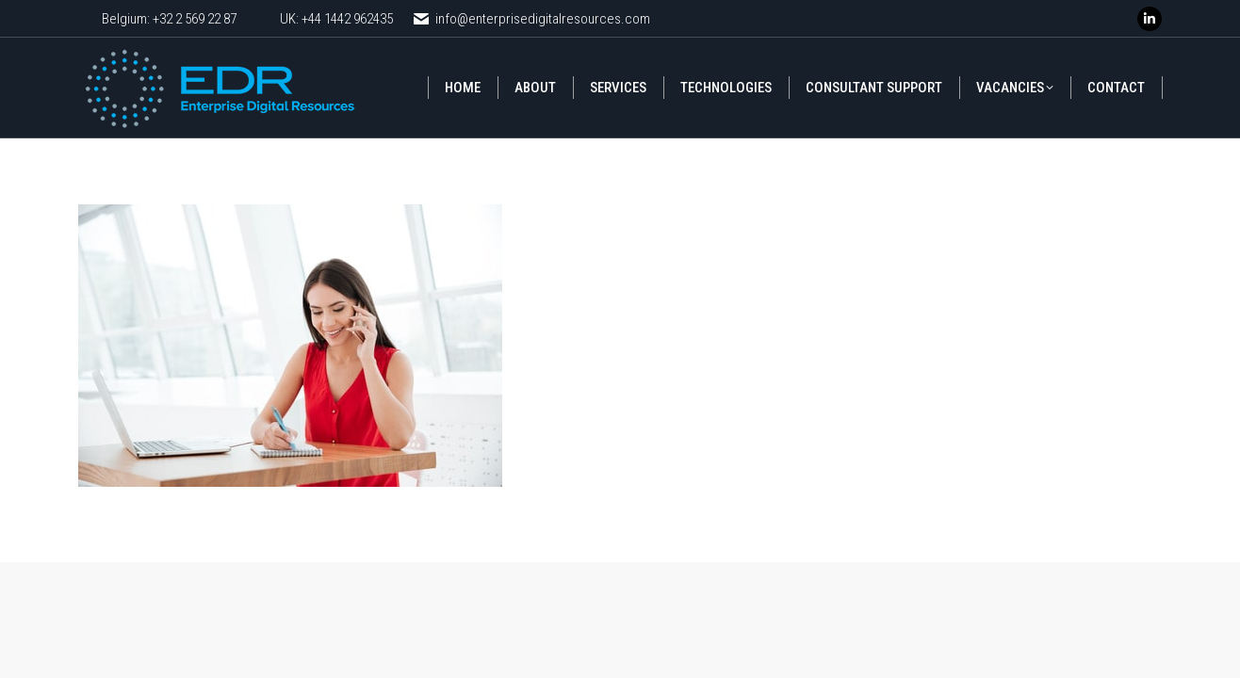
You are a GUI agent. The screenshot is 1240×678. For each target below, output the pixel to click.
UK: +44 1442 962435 (336, 18)
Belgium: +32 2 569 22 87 (169, 18)
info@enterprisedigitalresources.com (531, 19)
